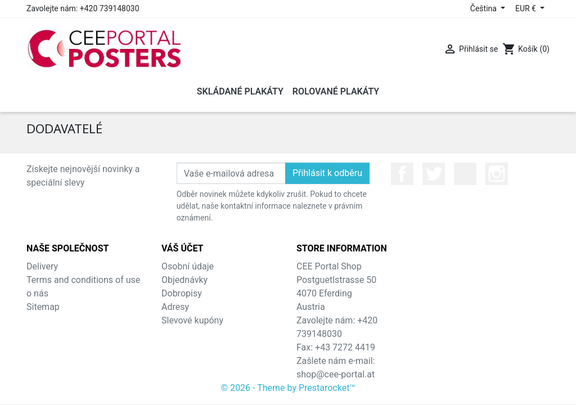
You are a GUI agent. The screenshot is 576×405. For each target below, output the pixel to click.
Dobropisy (181, 293)
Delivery (42, 266)
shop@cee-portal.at (335, 374)
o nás (37, 293)
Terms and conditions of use (83, 279)
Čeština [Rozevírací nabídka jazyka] (484, 8)
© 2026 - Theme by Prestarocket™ (288, 387)
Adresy (175, 307)
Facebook (402, 174)
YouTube (465, 174)
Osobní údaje (187, 266)
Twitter (433, 174)
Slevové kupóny (192, 320)
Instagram (496, 174)
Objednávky (184, 279)
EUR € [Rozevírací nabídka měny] (526, 8)
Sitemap (43, 307)
